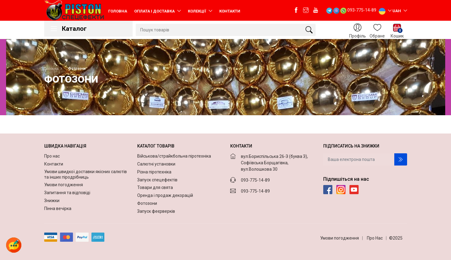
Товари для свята (155, 187)
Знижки (52, 200)
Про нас (52, 156)
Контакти (229, 11)
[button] (13, 245)
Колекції (197, 11)
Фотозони (147, 203)
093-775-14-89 (361, 10)
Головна (117, 11)
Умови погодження (64, 184)
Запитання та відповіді (67, 192)
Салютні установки (156, 164)
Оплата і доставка (155, 11)
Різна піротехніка (154, 171)
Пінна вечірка (58, 208)
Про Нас (375, 238)
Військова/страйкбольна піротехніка (174, 156)
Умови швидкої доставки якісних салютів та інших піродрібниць (85, 174)
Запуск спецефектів (157, 179)
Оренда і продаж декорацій (165, 195)
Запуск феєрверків (156, 211)
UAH (397, 11)
